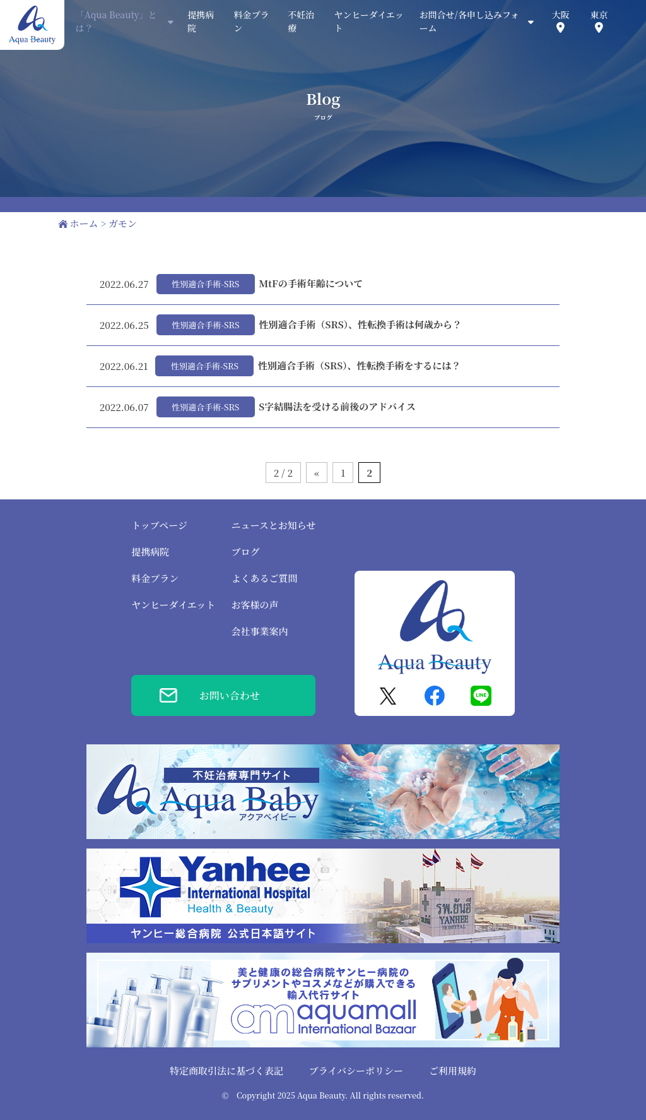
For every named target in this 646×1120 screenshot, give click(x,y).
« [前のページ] (316, 472)
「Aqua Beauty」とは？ (124, 21)
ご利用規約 (452, 1070)
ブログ (245, 551)
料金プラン (155, 578)
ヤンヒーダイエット (173, 604)
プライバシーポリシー (356, 1070)
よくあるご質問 (264, 578)
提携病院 (150, 551)
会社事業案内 (259, 631)
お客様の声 (254, 604)
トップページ (159, 525)
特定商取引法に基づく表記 (226, 1070)
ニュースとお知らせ (273, 525)
